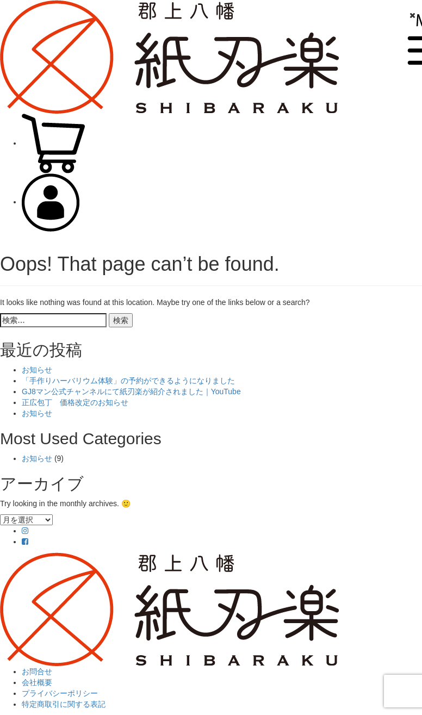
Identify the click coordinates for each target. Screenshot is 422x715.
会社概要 (37, 682)
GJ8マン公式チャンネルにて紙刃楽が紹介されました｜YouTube (131, 391)
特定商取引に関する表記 (63, 704)
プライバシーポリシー (60, 693)
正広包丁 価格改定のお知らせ (75, 402)
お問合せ (37, 671)
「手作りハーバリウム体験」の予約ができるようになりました (128, 380)
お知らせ (37, 369)
